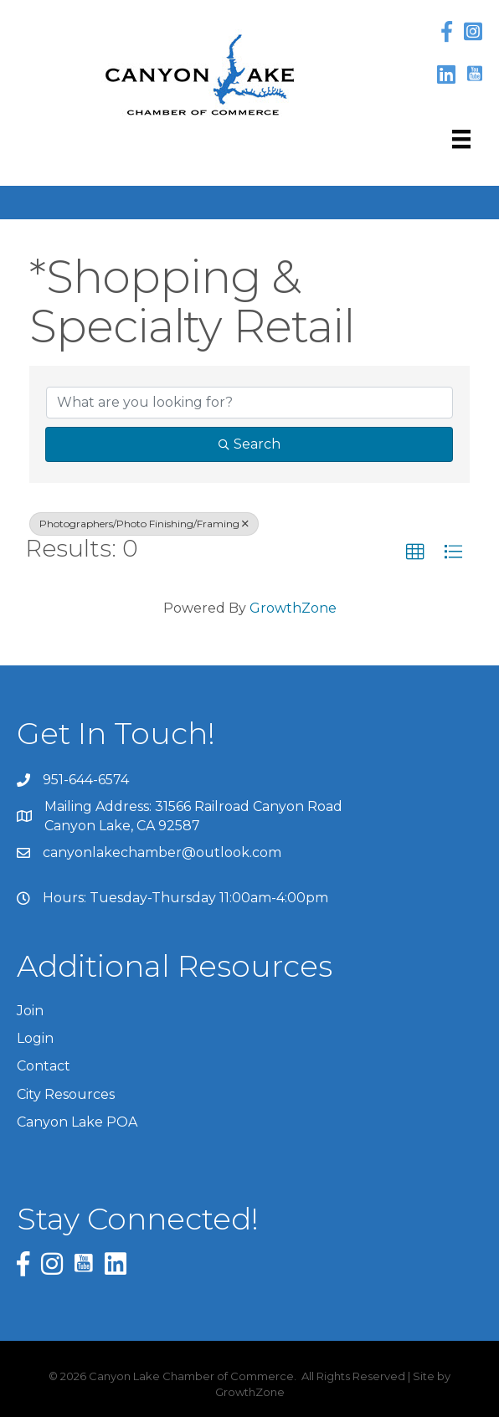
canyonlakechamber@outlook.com (162, 852)
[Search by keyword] (249, 402)
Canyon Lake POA (77, 1122)
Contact (43, 1066)
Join (30, 1011)
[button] (415, 552)
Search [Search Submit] (249, 444)
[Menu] (461, 139)
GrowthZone (293, 608)
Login (35, 1038)
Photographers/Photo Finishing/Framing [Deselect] (144, 523)
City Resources (66, 1094)
